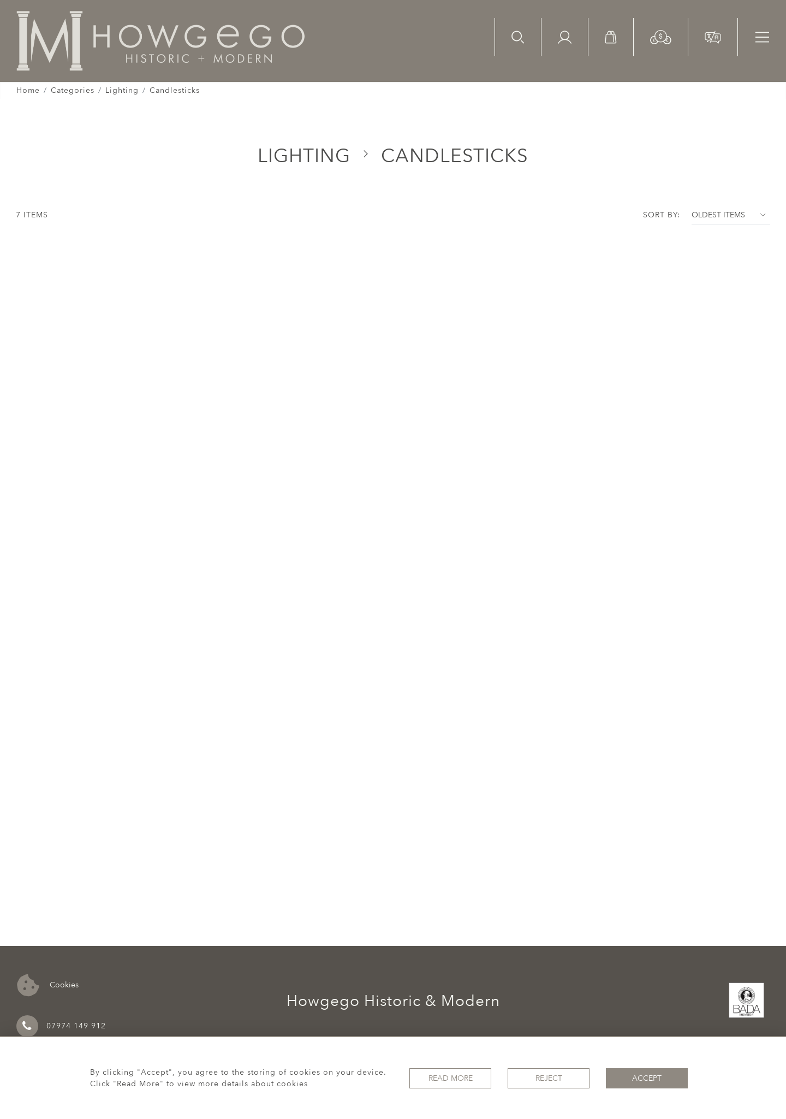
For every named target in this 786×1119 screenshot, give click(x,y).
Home (28, 90)
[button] (660, 36)
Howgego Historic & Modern (393, 1001)
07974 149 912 (61, 1026)
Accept (647, 1078)
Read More (450, 1078)
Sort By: (661, 215)
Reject (548, 1078)
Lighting (122, 90)
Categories (72, 90)
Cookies (48, 985)
